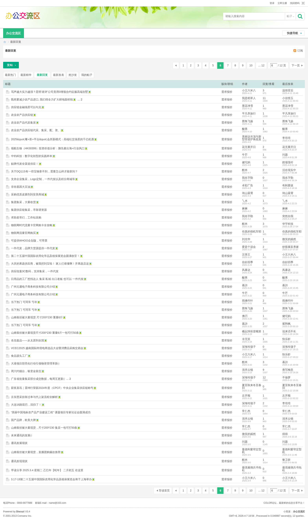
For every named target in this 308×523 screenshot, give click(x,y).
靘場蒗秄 (287, 162)
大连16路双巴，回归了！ (26, 404)
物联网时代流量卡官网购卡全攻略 (31, 225)
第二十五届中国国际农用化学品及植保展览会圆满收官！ (45, 255)
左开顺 (246, 395)
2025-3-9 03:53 (289, 413)
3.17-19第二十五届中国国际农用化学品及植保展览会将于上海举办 (51, 479)
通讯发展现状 (19, 443)
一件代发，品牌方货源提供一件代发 (33, 248)
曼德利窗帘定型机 (251, 451)
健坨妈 (246, 162)
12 (264, 377)
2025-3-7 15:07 (289, 429)
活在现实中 (289, 170)
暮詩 (245, 285)
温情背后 (287, 90)
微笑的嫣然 (289, 239)
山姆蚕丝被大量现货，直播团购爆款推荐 (35, 452)
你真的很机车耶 (251, 231)
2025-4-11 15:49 (290, 93)
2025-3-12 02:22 (290, 398)
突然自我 (287, 216)
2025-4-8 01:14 (289, 165)
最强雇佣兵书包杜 (251, 469)
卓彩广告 (247, 185)
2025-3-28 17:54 (290, 226)
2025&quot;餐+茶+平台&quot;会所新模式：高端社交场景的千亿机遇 (52, 139)
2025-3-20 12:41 (290, 319)
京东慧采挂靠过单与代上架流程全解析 (34, 397)
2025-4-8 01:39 (289, 157)
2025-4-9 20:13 (289, 140)
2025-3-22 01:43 (290, 295)
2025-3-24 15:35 (290, 265)
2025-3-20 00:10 (290, 326)
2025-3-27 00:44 (290, 257)
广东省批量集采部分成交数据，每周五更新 (37, 378)
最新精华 (25, 74)
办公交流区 (13, 33)
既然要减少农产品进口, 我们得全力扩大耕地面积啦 (42, 99)
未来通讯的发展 (20, 435)
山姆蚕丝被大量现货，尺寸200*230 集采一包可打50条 (44, 427)
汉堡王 (246, 254)
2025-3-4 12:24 (289, 480)
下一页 (296, 65)
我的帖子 (86, 74)
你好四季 (247, 262)
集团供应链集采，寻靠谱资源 (29, 209)
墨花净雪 (247, 105)
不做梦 (286, 377)
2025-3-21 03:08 (290, 303)
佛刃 (245, 316)
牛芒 (245, 154)
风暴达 (246, 269)
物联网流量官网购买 (23, 232)
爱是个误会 (249, 246)
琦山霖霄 (247, 193)
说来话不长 (289, 331)
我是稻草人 (249, 98)
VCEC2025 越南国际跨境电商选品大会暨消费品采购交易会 (47, 348)
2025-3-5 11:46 (289, 455)
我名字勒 (247, 177)
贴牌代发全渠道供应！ (24, 163)
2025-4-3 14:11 (289, 196)
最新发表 (58, 74)
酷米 (245, 170)
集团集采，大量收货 (23, 202)
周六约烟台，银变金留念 (26, 371)
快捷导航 (292, 33)
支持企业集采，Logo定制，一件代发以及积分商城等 (43, 179)
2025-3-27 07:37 (290, 249)
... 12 (261, 65)
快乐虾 (286, 339)
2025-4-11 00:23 (290, 108)
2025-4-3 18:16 (289, 188)
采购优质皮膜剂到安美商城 (27, 194)
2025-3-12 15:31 (290, 380)
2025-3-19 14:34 (290, 334)
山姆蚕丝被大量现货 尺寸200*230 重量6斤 (37, 317)
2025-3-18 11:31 (290, 342)
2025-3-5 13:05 (289, 444)
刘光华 (246, 239)
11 (264, 98)
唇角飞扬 (247, 121)
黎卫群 (286, 459)
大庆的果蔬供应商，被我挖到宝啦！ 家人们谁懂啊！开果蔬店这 (50, 263)
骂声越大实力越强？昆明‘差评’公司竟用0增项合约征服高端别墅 (49, 91)
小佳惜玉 (287, 98)
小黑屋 (287, 511)
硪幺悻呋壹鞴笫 (251, 331)
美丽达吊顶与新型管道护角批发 (251, 138)
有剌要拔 (287, 185)
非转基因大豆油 (20, 186)
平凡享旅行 (249, 113)
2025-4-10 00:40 (290, 131)
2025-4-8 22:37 (289, 150)
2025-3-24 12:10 (290, 272)
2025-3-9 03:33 (289, 421)
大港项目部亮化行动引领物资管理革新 (34, 363)
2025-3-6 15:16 (289, 437)
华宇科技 (287, 223)
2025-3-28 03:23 (290, 234)
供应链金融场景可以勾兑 (26, 107)
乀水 (245, 200)
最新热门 (10, 74)
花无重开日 (249, 147)
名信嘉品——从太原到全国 (27, 340)
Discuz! (20, 511)
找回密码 (295, 3)
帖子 (289, 16)
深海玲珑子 (249, 346)
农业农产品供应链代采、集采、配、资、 (35, 130)
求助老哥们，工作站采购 (26, 217)
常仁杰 (246, 410)
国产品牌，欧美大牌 (23, 420)
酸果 (245, 128)
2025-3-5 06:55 (289, 462)
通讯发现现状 (19, 461)
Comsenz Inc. (24, 516)
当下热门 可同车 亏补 (24, 302)
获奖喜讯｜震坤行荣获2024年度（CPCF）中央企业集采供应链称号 (52, 387)
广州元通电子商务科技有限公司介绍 (33, 286)
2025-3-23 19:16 (290, 280)
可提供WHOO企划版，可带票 (29, 240)
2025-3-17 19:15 (290, 349)
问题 (285, 154)
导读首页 (164, 490)
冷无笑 (246, 339)
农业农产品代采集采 (23, 122)
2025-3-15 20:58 (290, 365)
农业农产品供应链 (22, 114)
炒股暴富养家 (290, 246)
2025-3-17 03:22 (290, 357)
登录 (272, 3)
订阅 (300, 50)
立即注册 (282, 3)
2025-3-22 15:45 (290, 288)
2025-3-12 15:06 (290, 390)
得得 (285, 434)
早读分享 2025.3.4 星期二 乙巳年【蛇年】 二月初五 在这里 (47, 470)
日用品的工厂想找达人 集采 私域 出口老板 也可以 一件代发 (47, 279)
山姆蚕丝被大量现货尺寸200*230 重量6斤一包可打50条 (45, 332)
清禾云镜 (247, 369)
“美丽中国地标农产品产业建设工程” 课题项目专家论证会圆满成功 (51, 412)
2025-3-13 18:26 (290, 372)
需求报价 (226, 91)
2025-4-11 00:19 (290, 124)
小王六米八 (249, 90)
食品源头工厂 (19, 355)
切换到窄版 (302, 3)
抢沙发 (73, 74)
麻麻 (245, 208)
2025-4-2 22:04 (289, 211)
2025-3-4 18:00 (289, 473)
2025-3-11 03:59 (290, 406)
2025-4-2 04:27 (289, 219)
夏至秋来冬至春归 (251, 386)
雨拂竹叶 (247, 300)
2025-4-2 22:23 (289, 203)
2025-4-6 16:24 (289, 180)
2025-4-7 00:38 (289, 173)
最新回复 (15, 41)
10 (250, 65)
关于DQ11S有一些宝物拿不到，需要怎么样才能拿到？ (44, 171)
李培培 (286, 137)
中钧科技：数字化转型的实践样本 (31, 156)
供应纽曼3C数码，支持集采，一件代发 (35, 271)
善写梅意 (287, 369)
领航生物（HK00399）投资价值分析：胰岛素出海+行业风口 (48, 148)
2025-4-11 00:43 (290, 101)
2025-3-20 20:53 (290, 311)
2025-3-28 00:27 (290, 242)
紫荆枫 (286, 323)
